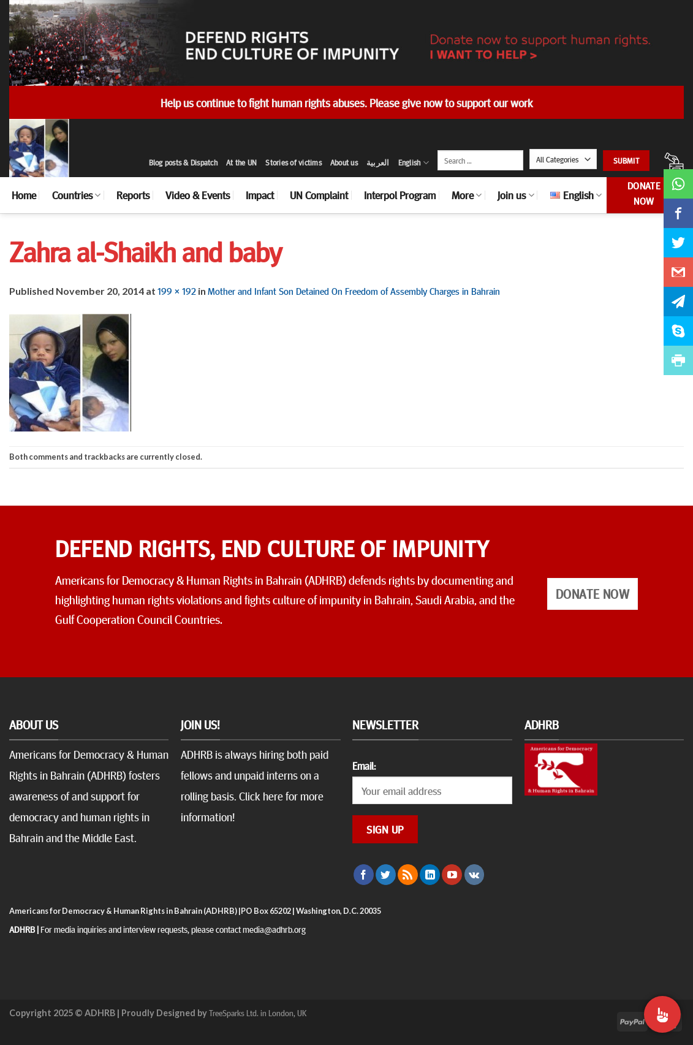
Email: (364, 765)
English (413, 163)
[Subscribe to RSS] (408, 874)
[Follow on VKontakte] (474, 874)
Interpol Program (400, 195)
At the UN (241, 162)
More (467, 195)
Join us (516, 195)
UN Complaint (319, 195)
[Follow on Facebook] (364, 874)
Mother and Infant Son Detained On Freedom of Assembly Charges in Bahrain (354, 290)
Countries (76, 195)
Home (24, 195)
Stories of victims (293, 162)
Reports (133, 195)
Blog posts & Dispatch (183, 162)
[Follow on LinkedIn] (430, 874)
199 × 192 (176, 290)
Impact (260, 195)
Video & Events (197, 195)
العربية (378, 162)
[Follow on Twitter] (386, 874)
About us (344, 162)
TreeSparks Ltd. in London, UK (257, 1012)
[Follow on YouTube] (452, 874)
